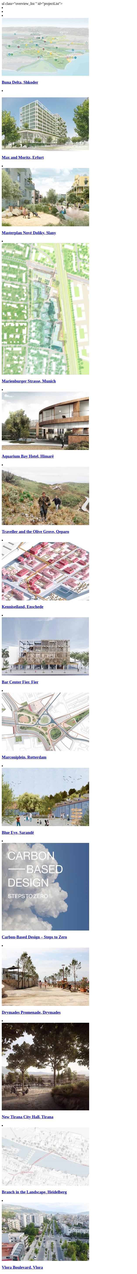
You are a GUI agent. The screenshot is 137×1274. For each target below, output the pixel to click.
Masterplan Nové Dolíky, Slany (29, 232)
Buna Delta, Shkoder (20, 82)
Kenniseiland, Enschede (22, 606)
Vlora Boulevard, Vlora (22, 1267)
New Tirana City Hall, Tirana (27, 1117)
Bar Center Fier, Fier (20, 682)
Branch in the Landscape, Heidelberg (34, 1192)
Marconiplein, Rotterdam (24, 757)
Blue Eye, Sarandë (18, 832)
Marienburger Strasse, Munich (29, 381)
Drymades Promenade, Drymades (31, 1012)
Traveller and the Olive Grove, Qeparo (35, 531)
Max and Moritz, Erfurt (23, 157)
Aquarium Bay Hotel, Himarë (28, 456)
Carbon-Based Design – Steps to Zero (34, 937)
